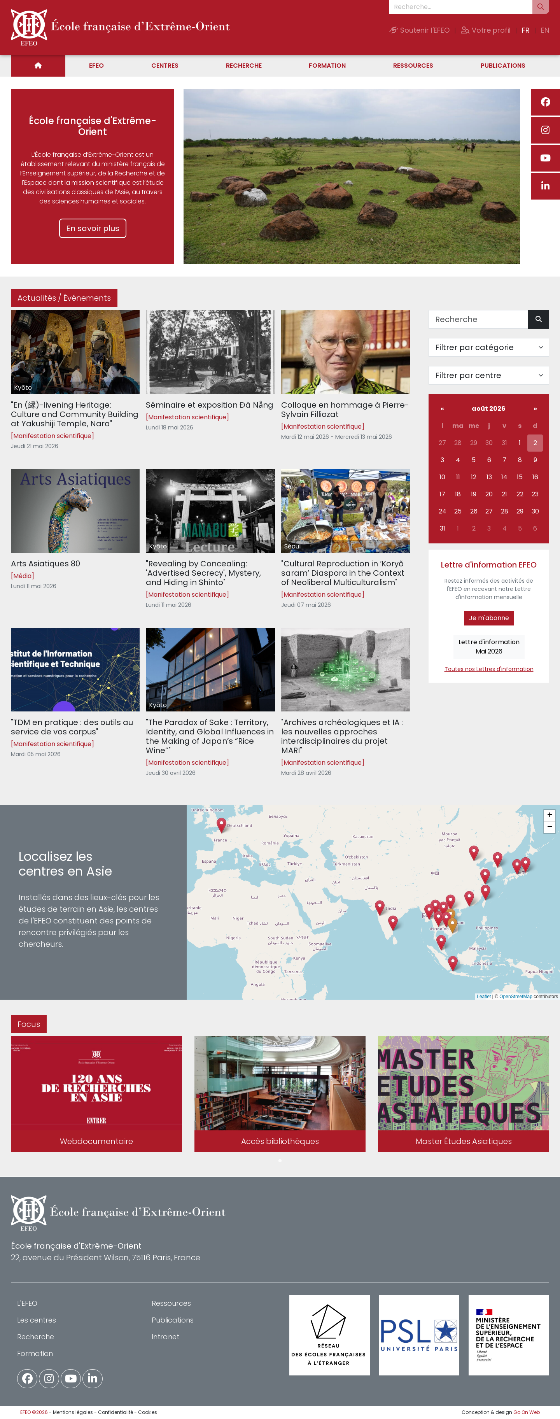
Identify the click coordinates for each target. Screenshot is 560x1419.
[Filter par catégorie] (489, 347)
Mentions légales (73, 1412)
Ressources (413, 65)
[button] (438, 919)
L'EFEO (27, 1303)
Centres (164, 65)
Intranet (165, 1337)
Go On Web (526, 1412)
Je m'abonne (489, 617)
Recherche (244, 65)
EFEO (96, 65)
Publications (503, 65)
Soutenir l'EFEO (419, 30)
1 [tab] (280, 1161)
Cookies (147, 1412)
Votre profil (486, 30)
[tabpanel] (96, 1095)
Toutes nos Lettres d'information (489, 669)
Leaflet (484, 996)
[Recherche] (478, 319)
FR (526, 30)
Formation (327, 65)
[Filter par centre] (489, 375)
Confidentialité (115, 1412)
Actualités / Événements (64, 298)
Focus (29, 1024)
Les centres (36, 1320)
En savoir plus (92, 228)
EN (545, 30)
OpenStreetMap (515, 996)
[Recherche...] (460, 7)
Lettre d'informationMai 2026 (489, 647)
